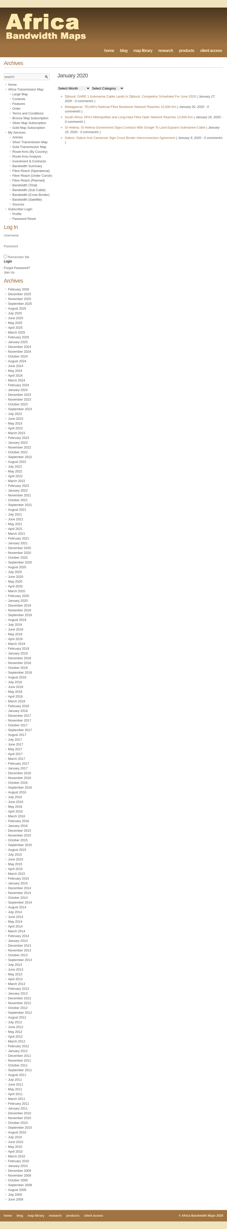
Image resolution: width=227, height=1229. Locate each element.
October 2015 (18, 840)
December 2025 (19, 294)
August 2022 (17, 462)
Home (12, 84)
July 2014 (15, 912)
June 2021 (15, 519)
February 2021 (18, 538)
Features (18, 104)
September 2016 (20, 787)
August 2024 (17, 361)
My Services (17, 132)
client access (211, 50)
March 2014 (16, 931)
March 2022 (16, 481)
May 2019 (15, 634)
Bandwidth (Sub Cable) (29, 190)
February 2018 (18, 706)
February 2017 (18, 763)
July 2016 (15, 797)
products (186, 50)
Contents (18, 99)
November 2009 (19, 1175)
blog (123, 50)
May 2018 (15, 692)
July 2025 (15, 313)
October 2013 (18, 955)
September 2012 (20, 1012)
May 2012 (15, 1032)
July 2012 (15, 1022)
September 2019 (20, 615)
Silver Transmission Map (29, 142)
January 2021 (18, 543)
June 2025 (15, 318)
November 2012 (19, 1003)
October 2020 (18, 557)
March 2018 (16, 701)
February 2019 (18, 648)
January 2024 (18, 390)
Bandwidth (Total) (24, 185)
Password (11, 246)
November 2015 (19, 835)
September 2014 (20, 902)
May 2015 (15, 864)
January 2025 (18, 342)
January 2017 (18, 768)
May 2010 (15, 1147)
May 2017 (15, 749)
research (165, 50)
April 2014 (15, 926)
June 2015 (15, 859)
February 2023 (18, 438)
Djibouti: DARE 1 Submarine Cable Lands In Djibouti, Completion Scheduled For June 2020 (131, 96)
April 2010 (15, 1151)
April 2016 (15, 811)
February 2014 (18, 936)
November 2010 (19, 1118)
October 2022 (18, 452)
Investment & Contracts (29, 161)
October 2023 (18, 404)
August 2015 (17, 850)
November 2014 (19, 893)
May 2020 (15, 581)
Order (16, 108)
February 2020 (18, 596)
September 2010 (20, 1127)
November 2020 (19, 553)
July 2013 (15, 965)
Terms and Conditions (28, 113)
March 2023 (16, 433)
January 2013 (18, 993)
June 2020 (15, 577)
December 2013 (19, 945)
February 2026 (18, 289)
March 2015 (16, 874)
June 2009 (15, 1199)
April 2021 (15, 529)
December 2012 (19, 998)
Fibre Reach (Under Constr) (32, 175)
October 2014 (18, 898)
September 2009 (20, 1185)
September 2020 (20, 562)
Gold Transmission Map (29, 147)
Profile (16, 214)
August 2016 (17, 792)
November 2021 (19, 495)
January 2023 (18, 442)
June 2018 (15, 687)
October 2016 (18, 783)
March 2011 (16, 1099)
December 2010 (19, 1113)
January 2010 (18, 1166)
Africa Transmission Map (25, 89)
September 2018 (20, 672)
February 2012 (18, 1046)
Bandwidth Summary (27, 166)
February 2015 (18, 878)
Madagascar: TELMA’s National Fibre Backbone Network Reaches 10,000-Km (121, 107)
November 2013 (19, 950)
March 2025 (16, 332)
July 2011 (15, 1080)
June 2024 (15, 366)
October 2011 (18, 1065)
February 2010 (18, 1161)
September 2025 (20, 304)
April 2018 (15, 696)
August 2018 (17, 677)
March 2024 (16, 380)
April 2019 (15, 639)
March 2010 (16, 1156)
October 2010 (18, 1123)
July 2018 (15, 682)
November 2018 (19, 663)
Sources (18, 204)
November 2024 (19, 351)
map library (142, 50)
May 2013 (15, 974)
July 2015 (15, 854)
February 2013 (18, 989)
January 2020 (18, 601)
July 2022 (15, 466)
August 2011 (17, 1075)
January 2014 (18, 941)
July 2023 (15, 414)
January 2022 (18, 490)
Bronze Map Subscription (30, 118)
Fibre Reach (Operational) (31, 171)
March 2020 (16, 591)
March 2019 (16, 644)
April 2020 (15, 586)
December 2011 (19, 1056)
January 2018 (18, 711)
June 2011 (15, 1084)
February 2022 (18, 486)
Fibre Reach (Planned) (28, 180)
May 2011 (15, 1089)
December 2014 (19, 888)
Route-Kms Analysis (26, 156)
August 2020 (17, 567)
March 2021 (16, 533)
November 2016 (19, 778)
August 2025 (17, 308)
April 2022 (15, 476)
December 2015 (19, 830)
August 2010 (17, 1132)
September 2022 (20, 457)
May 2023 (15, 423)
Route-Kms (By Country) (29, 152)
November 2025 (19, 299)
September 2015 (20, 845)
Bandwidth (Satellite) (27, 199)
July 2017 (15, 739)
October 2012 (18, 1008)
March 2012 (16, 1041)
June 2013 (15, 969)
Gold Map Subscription (28, 128)
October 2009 (18, 1180)
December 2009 (19, 1171)
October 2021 (18, 500)
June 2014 (15, 917)
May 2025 (15, 323)
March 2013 (16, 984)
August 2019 (17, 620)
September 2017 (20, 730)
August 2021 (17, 510)
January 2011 (18, 1108)
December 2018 (19, 658)
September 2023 (20, 409)
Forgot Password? (17, 268)
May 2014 (15, 921)
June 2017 (15, 744)
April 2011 (15, 1094)
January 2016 (18, 826)
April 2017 (15, 754)
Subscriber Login (20, 209)
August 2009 (17, 1190)
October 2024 (18, 356)
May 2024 (15, 371)
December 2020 (19, 548)
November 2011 (19, 1060)
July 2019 (15, 624)
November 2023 (19, 399)
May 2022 (15, 471)
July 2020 (15, 572)
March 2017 (16, 759)
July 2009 (15, 1194)
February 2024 (18, 385)
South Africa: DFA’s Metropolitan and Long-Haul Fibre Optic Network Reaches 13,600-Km (129, 117)
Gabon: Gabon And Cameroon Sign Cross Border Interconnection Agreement (120, 138)
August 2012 (17, 1017)
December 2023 (19, 395)
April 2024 (15, 375)
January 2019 (18, 653)
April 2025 (15, 327)
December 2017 (19, 715)
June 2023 (15, 419)
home (109, 50)
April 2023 (15, 428)
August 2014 (17, 907)
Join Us (9, 272)
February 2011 (18, 1103)
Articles (17, 137)
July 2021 (15, 514)
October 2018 (18, 668)
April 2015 (15, 869)
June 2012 (15, 1027)
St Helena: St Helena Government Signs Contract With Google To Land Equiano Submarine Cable (135, 127)
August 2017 (17, 735)
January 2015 (18, 883)
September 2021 (20, 505)
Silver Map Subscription (29, 123)
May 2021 (15, 524)
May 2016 (15, 806)
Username (11, 235)
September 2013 (20, 960)
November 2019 (19, 610)
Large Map (20, 94)
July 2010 (15, 1137)
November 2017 (19, 720)
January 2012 (18, 1051)
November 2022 (19, 447)
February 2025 (18, 337)
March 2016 (16, 816)
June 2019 (15, 629)
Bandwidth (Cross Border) (30, 195)
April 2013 (15, 979)
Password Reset (24, 219)
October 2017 (18, 725)
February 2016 (18, 821)
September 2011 (20, 1070)
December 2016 (19, 773)
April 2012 (15, 1036)
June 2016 (15, 802)
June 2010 (15, 1142)
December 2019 (19, 605)
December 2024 (19, 347)
